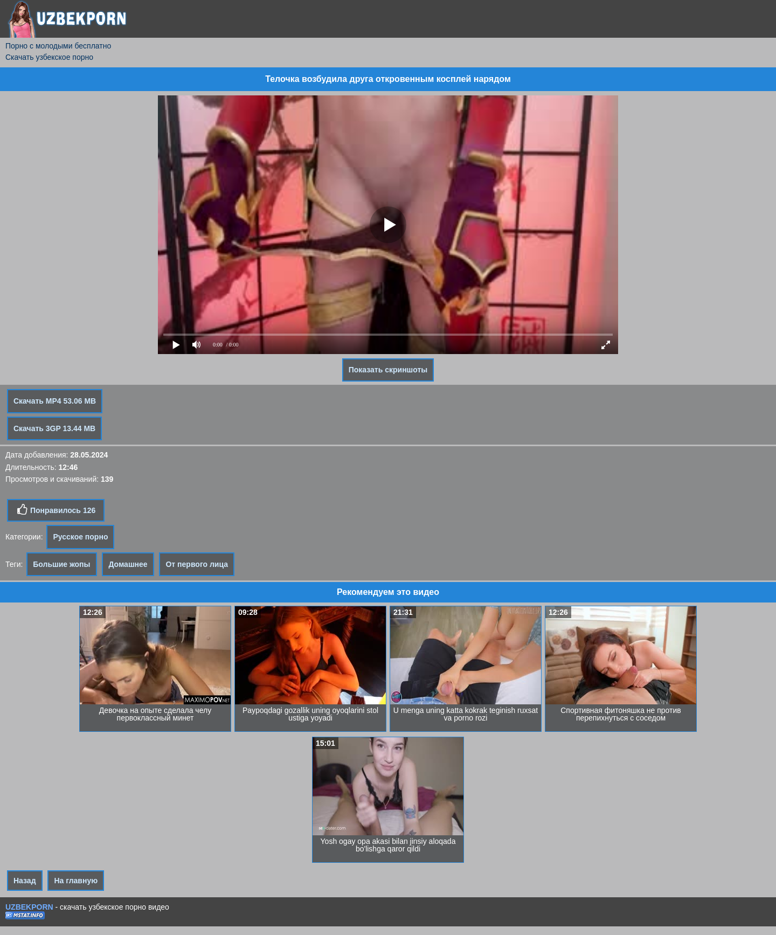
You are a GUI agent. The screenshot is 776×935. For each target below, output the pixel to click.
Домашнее (127, 564)
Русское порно (80, 536)
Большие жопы (61, 564)
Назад (24, 880)
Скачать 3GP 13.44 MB (54, 428)
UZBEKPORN (29, 907)
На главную (76, 880)
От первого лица (196, 564)
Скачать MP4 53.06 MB (54, 401)
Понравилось (55, 510)
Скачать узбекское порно (49, 57)
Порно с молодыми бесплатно (58, 45)
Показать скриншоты (388, 369)
